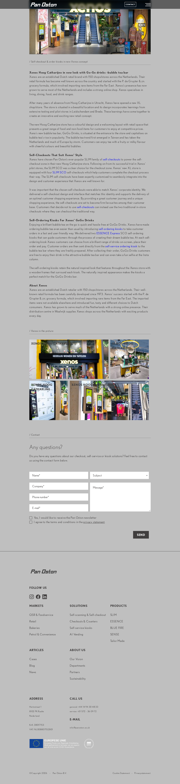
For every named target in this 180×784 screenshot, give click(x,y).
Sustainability (78, 678)
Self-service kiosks (81, 628)
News (32, 672)
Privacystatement (142, 773)
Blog (32, 665)
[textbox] (119, 475)
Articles (36, 650)
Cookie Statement (121, 773)
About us (77, 650)
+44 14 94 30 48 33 (88, 706)
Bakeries (34, 628)
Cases (33, 659)
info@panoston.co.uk (80, 727)
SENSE (114, 634)
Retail (32, 621)
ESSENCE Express (108, 233)
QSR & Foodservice (41, 615)
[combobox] (119, 475)
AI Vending (76, 634)
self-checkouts (111, 159)
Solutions (78, 606)
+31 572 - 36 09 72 (87, 711)
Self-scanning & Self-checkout (88, 615)
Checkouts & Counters (83, 621)
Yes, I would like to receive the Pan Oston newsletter (62, 517)
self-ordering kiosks (111, 229)
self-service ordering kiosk (121, 246)
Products (118, 606)
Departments (77, 665)
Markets (36, 606)
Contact (130, 4)
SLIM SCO (59, 172)
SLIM (113, 615)
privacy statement (94, 522)
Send (141, 535)
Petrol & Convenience (42, 634)
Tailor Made (117, 641)
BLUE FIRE (117, 628)
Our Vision (76, 659)
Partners (75, 672)
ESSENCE (117, 621)
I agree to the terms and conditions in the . (67, 522)
